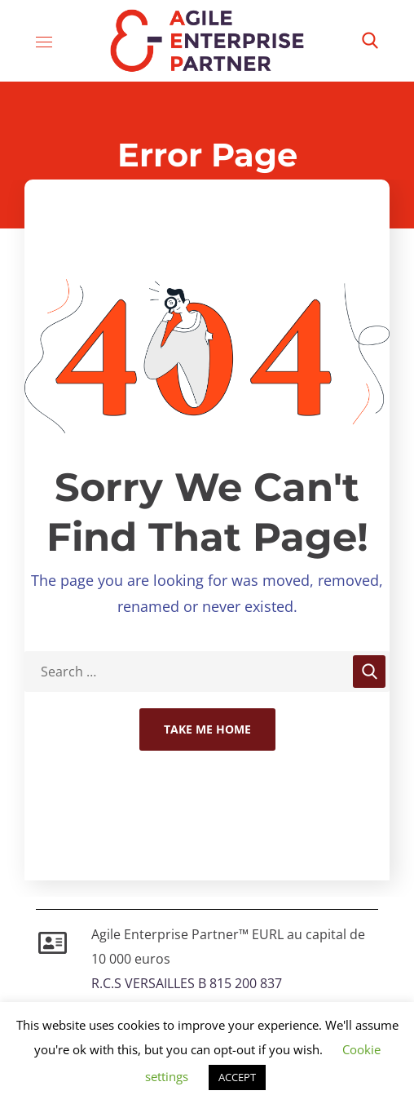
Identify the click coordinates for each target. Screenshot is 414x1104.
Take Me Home (207, 729)
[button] (370, 41)
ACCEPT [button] (237, 1077)
